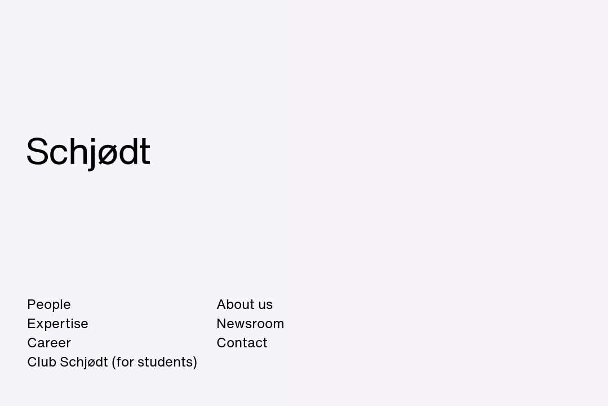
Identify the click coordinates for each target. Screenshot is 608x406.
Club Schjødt (112, 361)
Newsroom (250, 323)
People (49, 304)
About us (244, 304)
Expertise (57, 323)
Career (49, 342)
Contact (242, 342)
